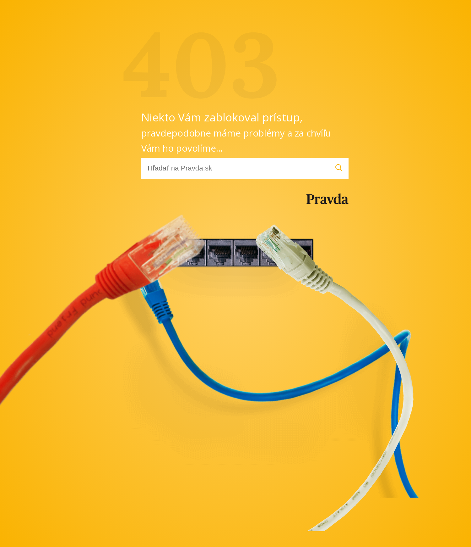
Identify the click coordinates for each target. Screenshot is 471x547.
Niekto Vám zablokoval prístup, (236, 131)
